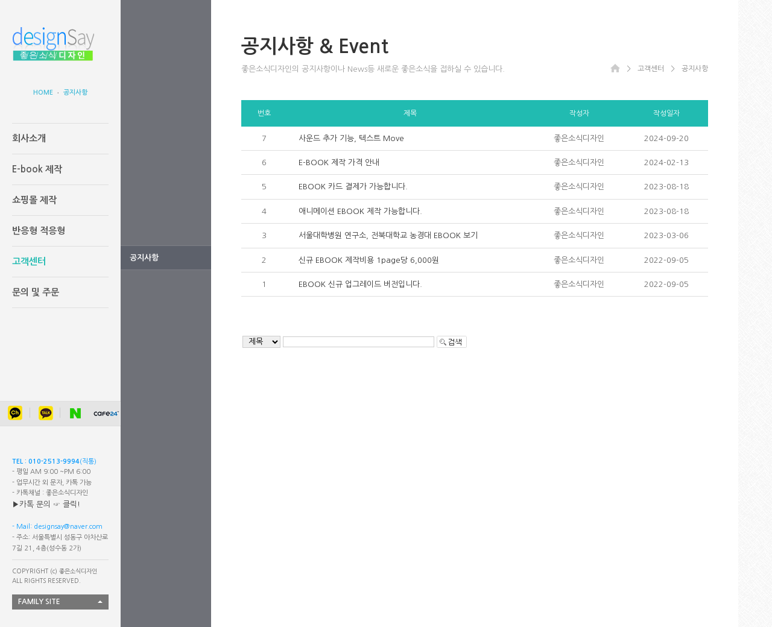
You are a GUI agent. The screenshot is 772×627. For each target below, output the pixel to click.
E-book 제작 (37, 169)
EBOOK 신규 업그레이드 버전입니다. (360, 284)
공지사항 (75, 92)
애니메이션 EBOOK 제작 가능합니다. (360, 211)
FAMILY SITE (39, 601)
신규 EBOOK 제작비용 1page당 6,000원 (369, 260)
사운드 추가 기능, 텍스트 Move (351, 138)
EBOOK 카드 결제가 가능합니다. (353, 187)
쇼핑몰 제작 (34, 199)
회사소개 (29, 138)
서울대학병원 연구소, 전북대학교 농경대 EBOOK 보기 (388, 235)
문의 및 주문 (35, 292)
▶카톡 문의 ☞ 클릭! (46, 504)
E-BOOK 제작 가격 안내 (339, 162)
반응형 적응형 (38, 230)
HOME (43, 92)
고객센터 (29, 261)
